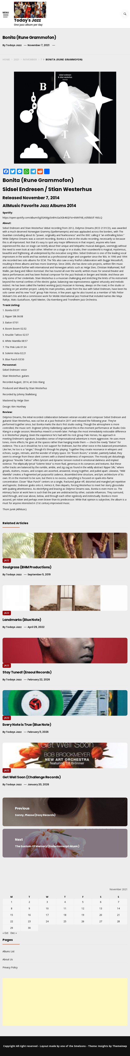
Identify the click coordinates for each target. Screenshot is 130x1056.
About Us (8, 959)
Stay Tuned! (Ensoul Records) (27, 672)
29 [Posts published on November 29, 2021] (11, 927)
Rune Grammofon (47, 180)
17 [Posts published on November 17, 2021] (47, 914)
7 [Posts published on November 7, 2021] (118, 902)
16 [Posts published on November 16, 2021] (29, 914)
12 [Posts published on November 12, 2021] (82, 908)
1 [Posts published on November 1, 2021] (11, 902)
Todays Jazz (14, 45)
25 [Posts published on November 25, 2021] (65, 921)
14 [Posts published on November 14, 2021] (118, 908)
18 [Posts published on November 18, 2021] (65, 914)
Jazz (6, 560)
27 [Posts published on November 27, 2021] (100, 921)
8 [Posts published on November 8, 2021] (11, 908)
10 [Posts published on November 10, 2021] (47, 908)
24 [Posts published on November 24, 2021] (47, 921)
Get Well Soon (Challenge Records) (32, 777)
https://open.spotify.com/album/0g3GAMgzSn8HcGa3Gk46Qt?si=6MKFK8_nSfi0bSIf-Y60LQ (52, 217)
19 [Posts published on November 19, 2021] (82, 914)
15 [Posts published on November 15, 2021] (11, 914)
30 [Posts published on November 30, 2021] (29, 927)
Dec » (13, 933)
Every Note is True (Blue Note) (27, 724)
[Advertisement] (65, 1002)
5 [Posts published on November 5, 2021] (82, 902)
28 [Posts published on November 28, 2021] (118, 921)
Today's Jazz (27, 20)
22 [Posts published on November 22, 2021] (11, 921)
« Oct (5, 933)
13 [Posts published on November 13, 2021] (100, 908)
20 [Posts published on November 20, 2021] (100, 914)
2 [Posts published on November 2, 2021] (29, 902)
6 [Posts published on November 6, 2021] (100, 902)
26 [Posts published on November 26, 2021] (82, 921)
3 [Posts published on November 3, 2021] (47, 902)
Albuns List (8, 951)
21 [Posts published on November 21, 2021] (118, 914)
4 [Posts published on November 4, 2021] (65, 902)
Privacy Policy (10, 967)
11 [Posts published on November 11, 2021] (65, 908)
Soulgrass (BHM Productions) (27, 567)
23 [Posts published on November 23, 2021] (29, 921)
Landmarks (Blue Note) (22, 619)
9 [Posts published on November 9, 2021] (29, 908)
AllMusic (21, 509)
